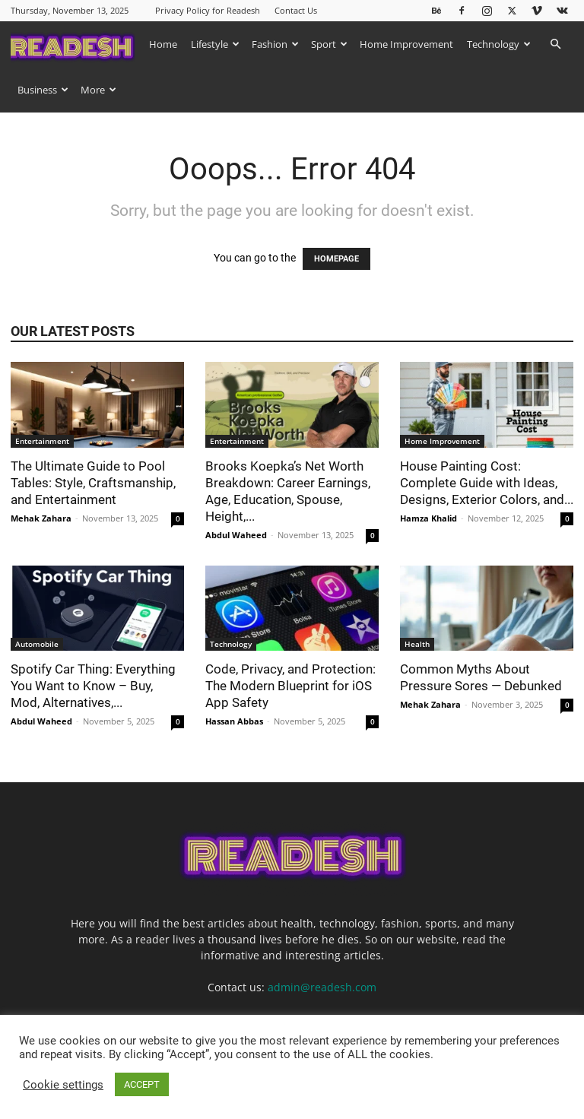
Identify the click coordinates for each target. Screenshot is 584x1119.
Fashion (275, 44)
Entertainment (42, 441)
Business (42, 90)
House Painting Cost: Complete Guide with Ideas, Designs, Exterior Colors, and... (486, 482)
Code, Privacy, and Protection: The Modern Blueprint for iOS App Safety (290, 685)
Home (163, 44)
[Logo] (76, 43)
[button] (555, 44)
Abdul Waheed (236, 534)
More (98, 90)
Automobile (37, 644)
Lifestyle (215, 44)
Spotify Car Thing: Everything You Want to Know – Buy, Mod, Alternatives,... (93, 685)
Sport (329, 44)
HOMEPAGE (336, 259)
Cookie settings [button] (63, 1085)
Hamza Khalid (428, 518)
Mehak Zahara (41, 518)
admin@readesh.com (322, 987)
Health (417, 644)
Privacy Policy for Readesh (207, 10)
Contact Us (296, 10)
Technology (499, 44)
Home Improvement (406, 44)
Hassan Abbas (234, 721)
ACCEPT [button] (142, 1084)
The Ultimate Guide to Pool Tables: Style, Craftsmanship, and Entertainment (93, 482)
